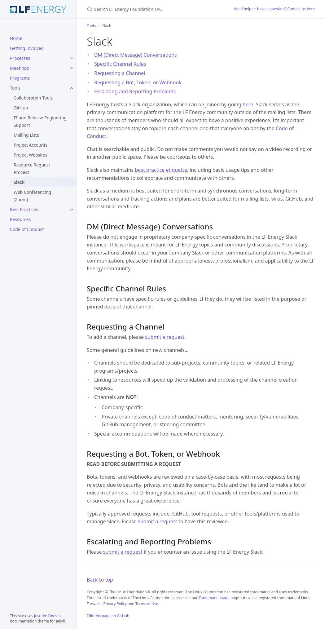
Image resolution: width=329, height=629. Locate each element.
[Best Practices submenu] (72, 210)
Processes (20, 58)
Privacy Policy (115, 603)
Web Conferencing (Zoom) (32, 195)
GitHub (21, 108)
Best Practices (24, 209)
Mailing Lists (26, 135)
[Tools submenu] (72, 88)
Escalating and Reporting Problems (135, 91)
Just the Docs (45, 615)
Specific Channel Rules (120, 63)
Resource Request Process (32, 168)
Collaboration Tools (33, 98)
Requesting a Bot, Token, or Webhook (138, 82)
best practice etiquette (161, 169)
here (248, 104)
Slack (19, 182)
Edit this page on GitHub (108, 615)
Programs (20, 78)
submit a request (164, 337)
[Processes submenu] (72, 58)
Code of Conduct (27, 229)
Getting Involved (27, 48)
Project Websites (30, 155)
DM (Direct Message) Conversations (135, 54)
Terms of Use (146, 603)
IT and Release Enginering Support (40, 121)
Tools (15, 88)
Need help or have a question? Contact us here (274, 8)
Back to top (100, 579)
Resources (20, 219)
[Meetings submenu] (72, 68)
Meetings (19, 68)
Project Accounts (30, 145)
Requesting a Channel (119, 73)
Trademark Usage (214, 597)
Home (16, 38)
